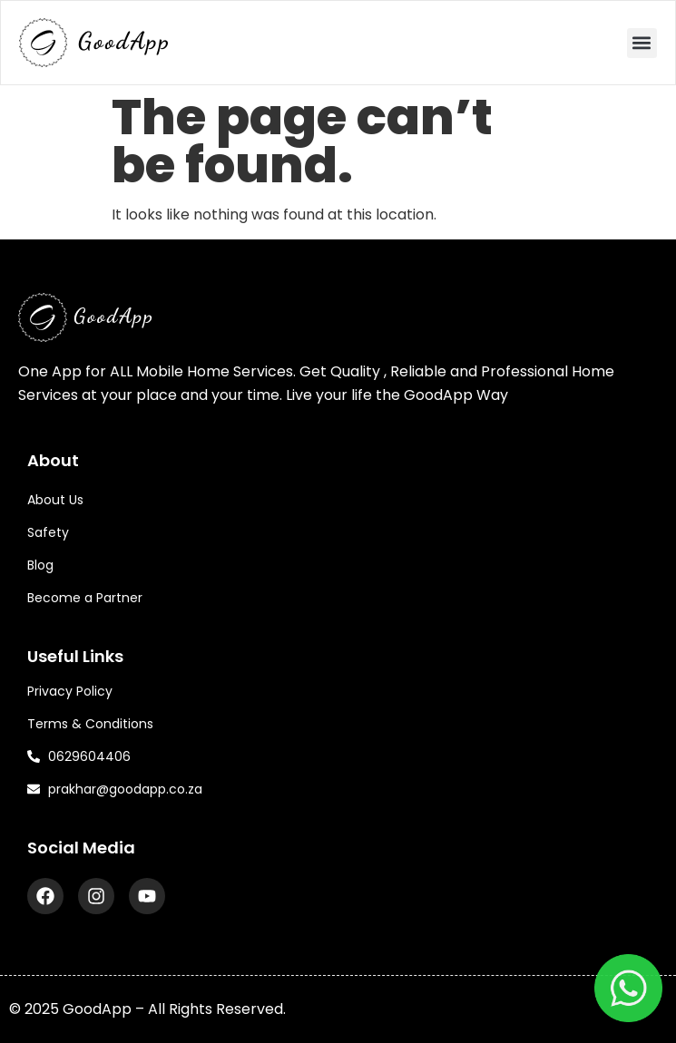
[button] (642, 43)
